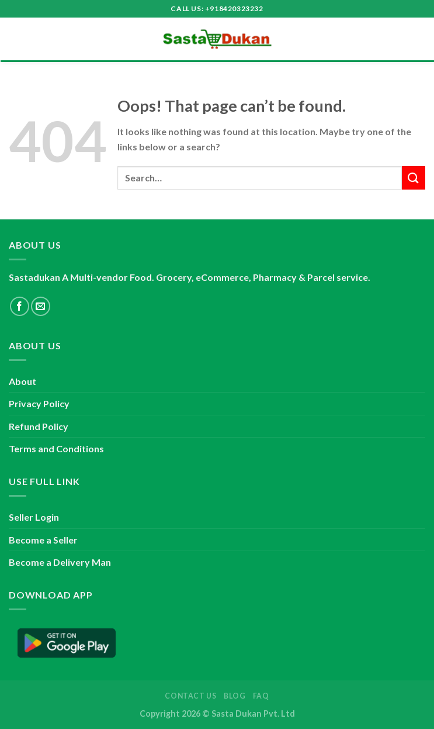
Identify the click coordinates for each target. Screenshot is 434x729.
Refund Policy (38, 426)
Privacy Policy (39, 403)
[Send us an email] (40, 306)
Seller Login (34, 516)
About (22, 381)
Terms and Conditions (56, 448)
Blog (234, 696)
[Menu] (16, 39)
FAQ (261, 696)
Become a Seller (43, 539)
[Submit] (413, 177)
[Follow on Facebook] (19, 306)
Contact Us (190, 696)
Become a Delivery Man (60, 562)
